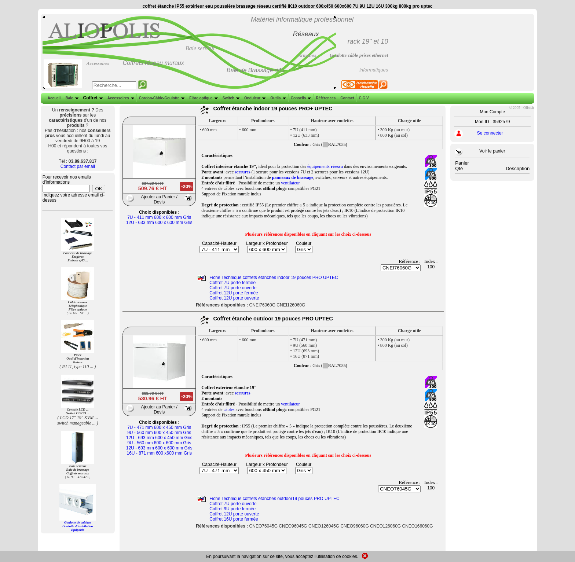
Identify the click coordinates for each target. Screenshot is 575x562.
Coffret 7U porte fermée (232, 282)
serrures (242, 172)
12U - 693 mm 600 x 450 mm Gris (159, 437)
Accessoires (120, 98)
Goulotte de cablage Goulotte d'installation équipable (77, 526)
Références (325, 98)
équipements (325, 166)
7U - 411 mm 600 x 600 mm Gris (159, 217)
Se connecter (490, 133)
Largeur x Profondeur (267, 243)
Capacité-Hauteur (219, 243)
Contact (346, 98)
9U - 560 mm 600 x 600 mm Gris (159, 442)
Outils (277, 98)
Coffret (92, 98)
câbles (229, 409)
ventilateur (290, 183)
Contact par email (78, 166)
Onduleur (254, 98)
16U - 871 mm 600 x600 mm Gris (159, 453)
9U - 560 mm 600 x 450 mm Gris (159, 432)
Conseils (300, 98)
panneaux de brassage (293, 177)
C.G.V (363, 98)
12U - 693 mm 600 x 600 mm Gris (159, 448)
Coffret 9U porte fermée (232, 508)
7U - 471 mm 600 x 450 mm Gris (159, 427)
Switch (230, 98)
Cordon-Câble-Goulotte (161, 98)
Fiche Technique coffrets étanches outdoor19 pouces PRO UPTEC (274, 498)
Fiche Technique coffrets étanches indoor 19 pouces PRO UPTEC (273, 277)
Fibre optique (202, 98)
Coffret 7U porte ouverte (233, 287)
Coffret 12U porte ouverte (234, 298)
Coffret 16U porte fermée (233, 519)
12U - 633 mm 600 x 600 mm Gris (159, 222)
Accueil (54, 98)
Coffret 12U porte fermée (233, 292)
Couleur (303, 243)
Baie (71, 98)
